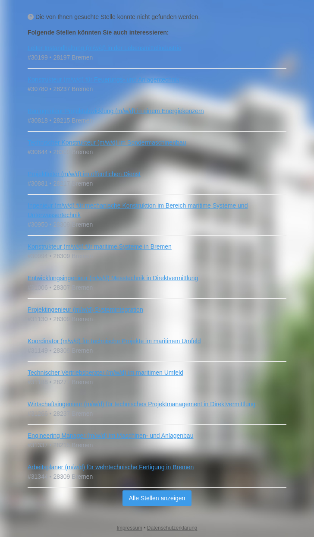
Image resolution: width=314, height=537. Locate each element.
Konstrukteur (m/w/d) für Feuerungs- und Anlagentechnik (103, 79)
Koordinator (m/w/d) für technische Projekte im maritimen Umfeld (114, 341)
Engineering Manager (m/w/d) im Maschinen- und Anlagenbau (110, 435)
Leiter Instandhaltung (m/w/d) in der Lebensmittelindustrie (104, 47)
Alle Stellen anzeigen (157, 498)
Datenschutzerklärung (172, 528)
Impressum (129, 528)
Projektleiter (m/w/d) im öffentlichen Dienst (84, 174)
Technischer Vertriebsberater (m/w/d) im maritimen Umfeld (105, 372)
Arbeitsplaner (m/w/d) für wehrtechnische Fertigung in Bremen (111, 467)
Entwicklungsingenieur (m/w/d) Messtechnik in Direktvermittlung (113, 278)
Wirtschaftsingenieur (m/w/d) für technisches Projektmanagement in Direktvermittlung (141, 404)
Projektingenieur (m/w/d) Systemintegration (85, 309)
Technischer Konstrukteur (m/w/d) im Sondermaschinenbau (107, 142)
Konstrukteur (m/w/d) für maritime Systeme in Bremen (100, 246)
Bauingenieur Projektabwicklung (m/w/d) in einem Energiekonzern (116, 110)
